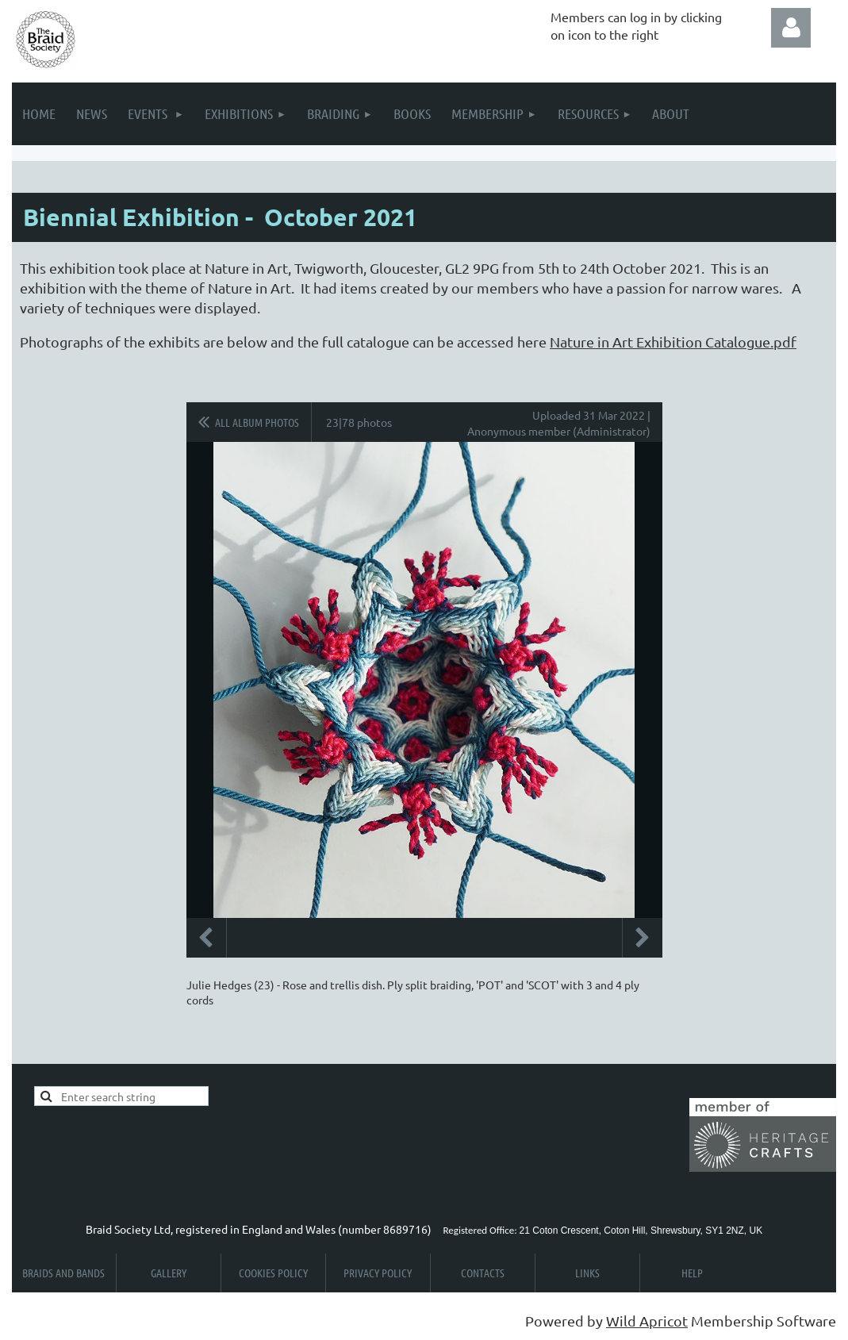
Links (587, 1272)
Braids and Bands (63, 1272)
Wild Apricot (647, 1320)
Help (692, 1272)
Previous (206, 938)
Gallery (168, 1272)
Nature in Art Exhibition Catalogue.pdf (673, 341)
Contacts (483, 1272)
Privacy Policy (377, 1272)
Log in (791, 28)
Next (642, 938)
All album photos (257, 422)
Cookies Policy (273, 1272)
